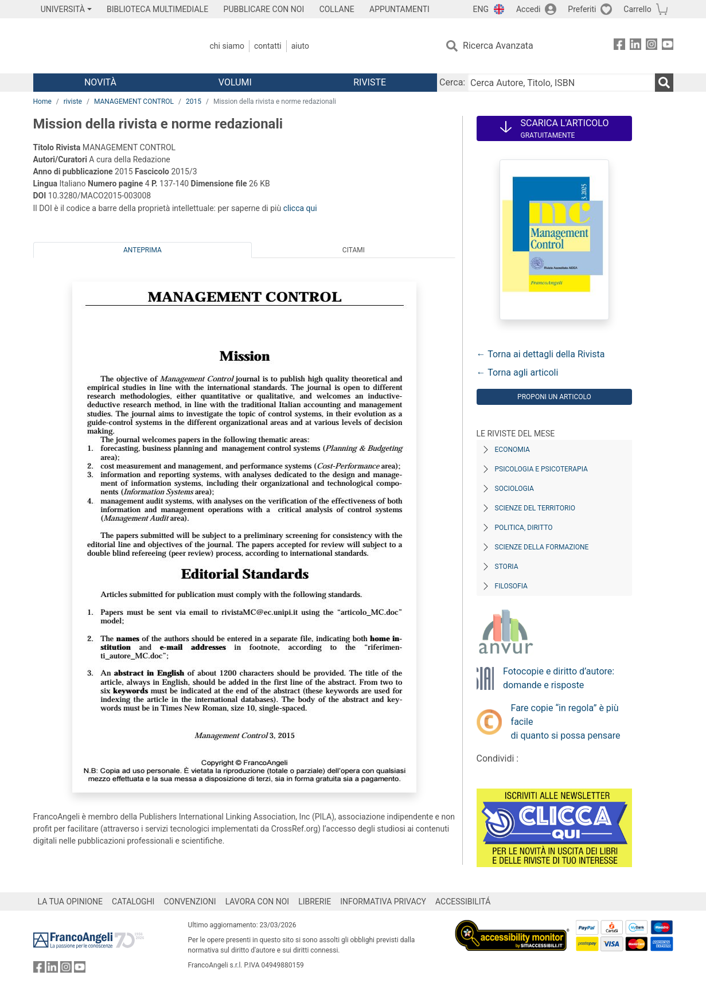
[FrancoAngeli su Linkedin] (635, 46)
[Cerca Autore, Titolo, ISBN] (560, 82)
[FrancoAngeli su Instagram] (651, 46)
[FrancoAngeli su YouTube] (667, 46)
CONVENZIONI (189, 901)
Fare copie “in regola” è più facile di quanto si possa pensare (566, 722)
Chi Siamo (227, 45)
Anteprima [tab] (142, 250)
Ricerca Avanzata (498, 45)
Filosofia (511, 586)
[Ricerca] (664, 82)
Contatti (268, 45)
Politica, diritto (524, 528)
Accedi (528, 9)
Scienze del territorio (535, 508)
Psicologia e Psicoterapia (541, 469)
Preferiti (582, 9)
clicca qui (300, 208)
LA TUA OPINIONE (70, 901)
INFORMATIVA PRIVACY (383, 901)
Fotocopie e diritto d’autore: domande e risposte (558, 678)
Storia (506, 567)
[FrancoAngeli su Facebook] (619, 46)
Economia (512, 450)
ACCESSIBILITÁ (462, 901)
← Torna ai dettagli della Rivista (541, 354)
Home (42, 101)
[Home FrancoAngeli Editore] (109, 46)
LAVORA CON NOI (257, 901)
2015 (193, 101)
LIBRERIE (314, 901)
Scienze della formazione (542, 547)
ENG (481, 9)
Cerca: (452, 82)
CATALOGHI (133, 901)
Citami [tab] (353, 250)
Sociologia (514, 489)
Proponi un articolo (554, 397)
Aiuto (300, 45)
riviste (73, 101)
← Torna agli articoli (518, 372)
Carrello (637, 9)
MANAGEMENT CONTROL (134, 101)
